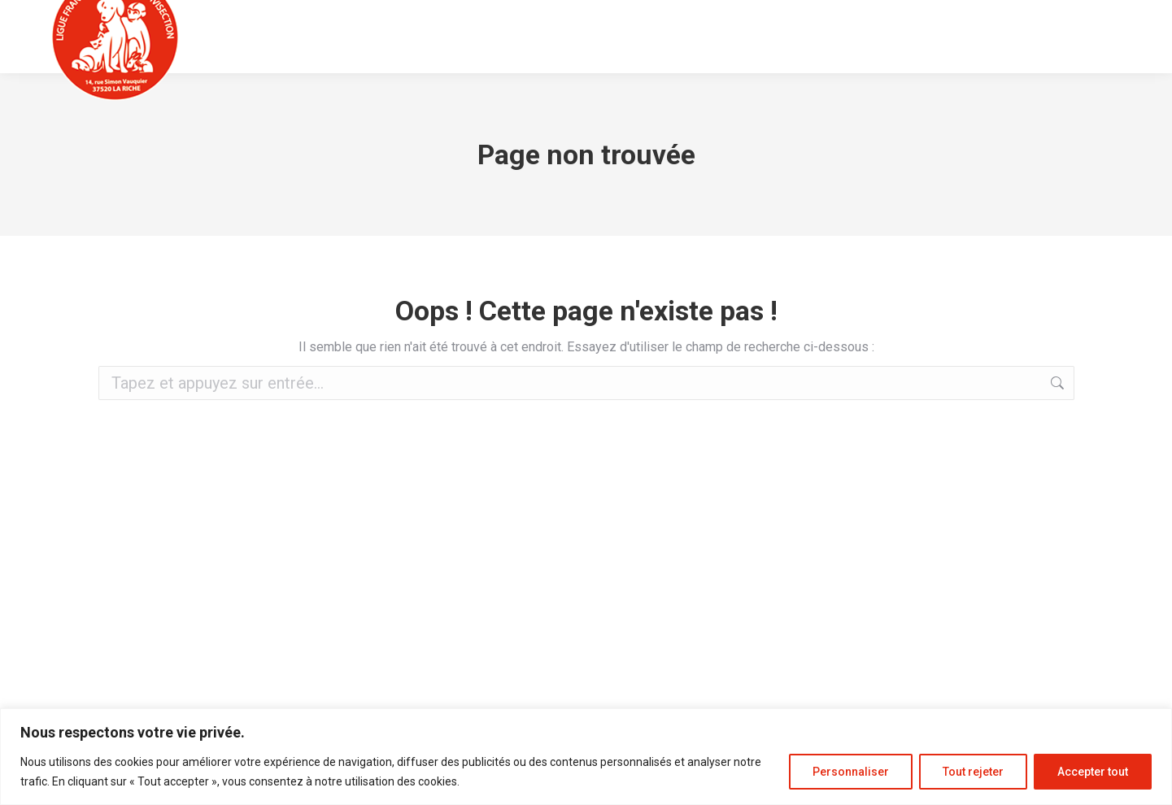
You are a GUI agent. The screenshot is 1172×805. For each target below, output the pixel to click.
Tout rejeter (973, 771)
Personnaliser (851, 771)
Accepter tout (1092, 771)
